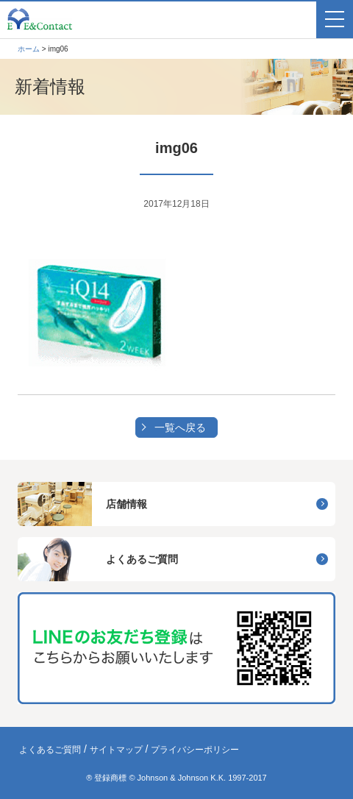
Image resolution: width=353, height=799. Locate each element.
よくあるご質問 (142, 559)
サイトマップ (116, 750)
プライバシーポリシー (195, 750)
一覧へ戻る (180, 427)
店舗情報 (126, 504)
